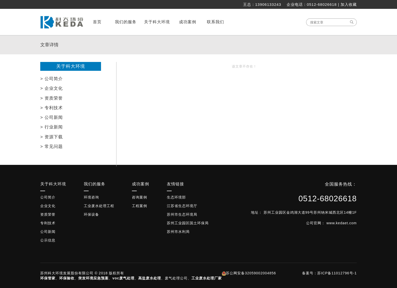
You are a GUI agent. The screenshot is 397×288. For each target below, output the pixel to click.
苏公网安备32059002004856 (251, 273)
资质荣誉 (47, 214)
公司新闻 (47, 232)
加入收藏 (349, 4)
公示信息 (47, 240)
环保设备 (91, 214)
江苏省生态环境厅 (182, 206)
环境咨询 (91, 197)
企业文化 (47, 206)
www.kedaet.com (341, 223)
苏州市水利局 (178, 232)
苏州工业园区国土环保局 (188, 223)
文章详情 (49, 44)
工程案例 (139, 206)
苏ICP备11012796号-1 (337, 273)
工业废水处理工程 (99, 206)
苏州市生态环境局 (182, 214)
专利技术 (47, 223)
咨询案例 (139, 197)
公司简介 (47, 197)
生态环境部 (176, 197)
